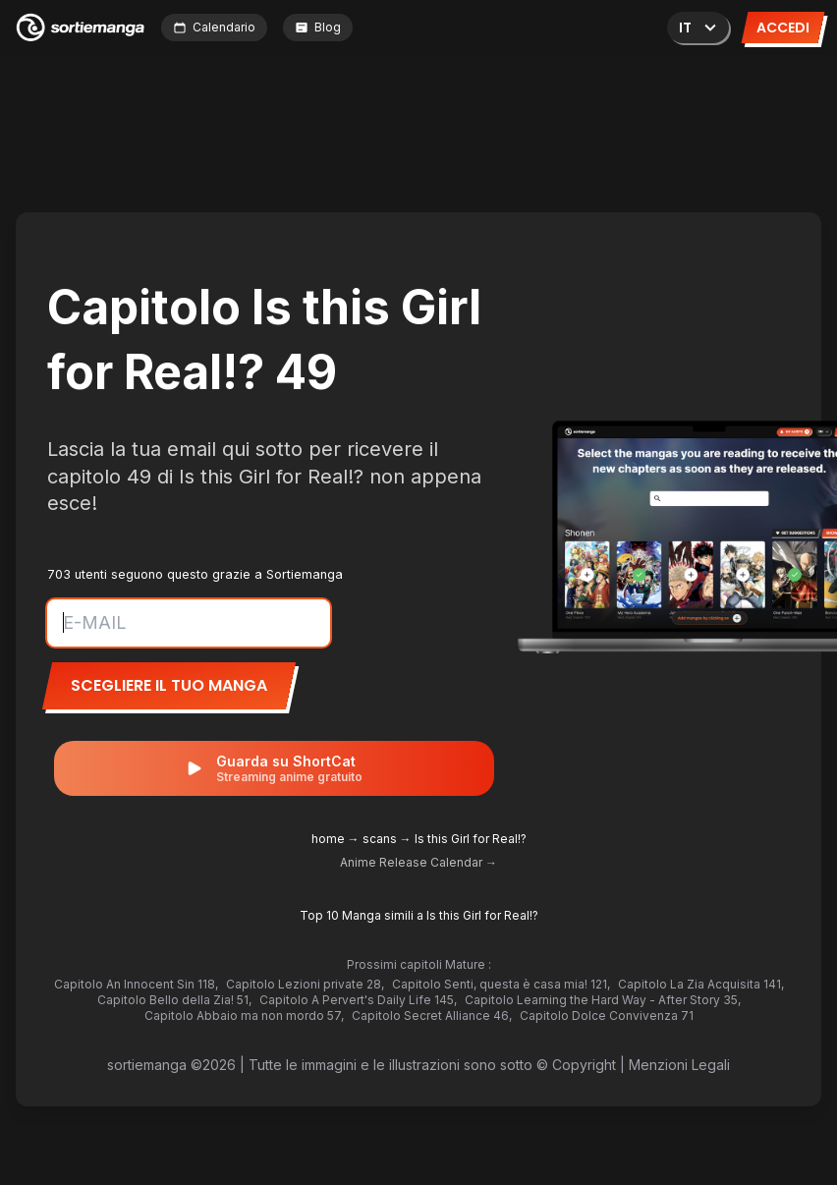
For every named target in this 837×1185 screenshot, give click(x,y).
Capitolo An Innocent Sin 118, (136, 984)
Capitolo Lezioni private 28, (305, 984)
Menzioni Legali (679, 1064)
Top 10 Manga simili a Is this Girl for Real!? (419, 915)
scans (380, 838)
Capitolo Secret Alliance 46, (432, 1015)
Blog (318, 27)
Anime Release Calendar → (418, 862)
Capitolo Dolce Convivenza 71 (607, 1015)
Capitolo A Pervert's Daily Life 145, (358, 999)
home (328, 838)
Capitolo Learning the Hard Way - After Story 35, (603, 999)
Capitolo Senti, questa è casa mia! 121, (501, 984)
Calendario (214, 27)
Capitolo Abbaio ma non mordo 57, (244, 1015)
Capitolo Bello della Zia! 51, (174, 999)
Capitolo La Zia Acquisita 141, (701, 984)
